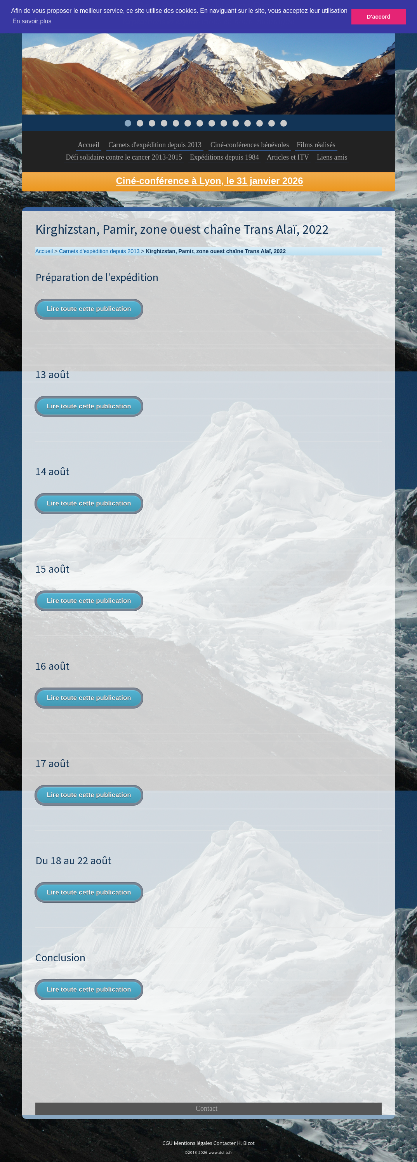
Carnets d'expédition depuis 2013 (155, 145)
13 (271, 123)
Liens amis (332, 157)
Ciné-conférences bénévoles (249, 145)
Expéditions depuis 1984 (224, 157)
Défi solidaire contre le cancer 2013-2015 (124, 157)
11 (247, 123)
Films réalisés (316, 145)
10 (236, 123)
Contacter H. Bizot (234, 1143)
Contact (206, 1108)
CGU (167, 1143)
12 (259, 123)
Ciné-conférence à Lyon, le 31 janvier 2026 (209, 180)
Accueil (88, 145)
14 (283, 123)
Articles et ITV (288, 157)
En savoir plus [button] (32, 21)
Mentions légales (193, 1143)
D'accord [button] (379, 17)
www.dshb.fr (220, 1152)
